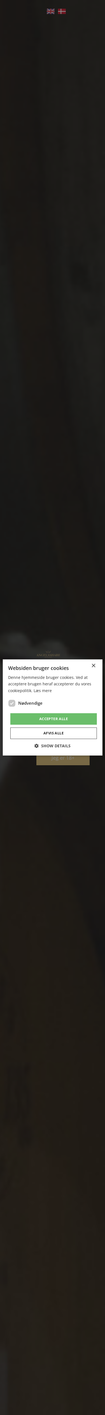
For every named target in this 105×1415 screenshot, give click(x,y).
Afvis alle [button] (53, 733)
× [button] (93, 666)
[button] (52, 746)
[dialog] (52, 707)
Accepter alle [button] (53, 718)
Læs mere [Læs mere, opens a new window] (43, 690)
